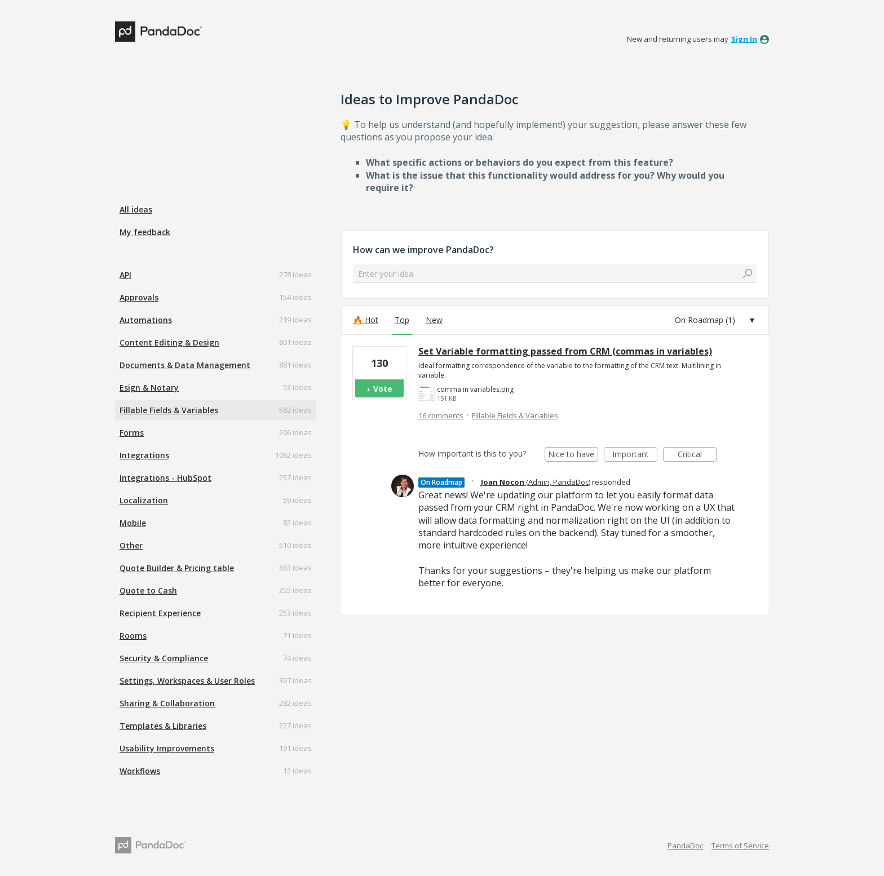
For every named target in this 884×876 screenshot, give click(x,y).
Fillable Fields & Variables (169, 410)
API (125, 274)
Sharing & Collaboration (167, 703)
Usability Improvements (167, 748)
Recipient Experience (160, 613)
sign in (744, 39)
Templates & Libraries (163, 725)
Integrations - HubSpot (165, 477)
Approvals (139, 297)
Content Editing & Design (169, 342)
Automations (146, 320)
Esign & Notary (149, 387)
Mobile (133, 522)
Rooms (133, 635)
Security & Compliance (164, 658)
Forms (132, 432)
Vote (382, 388)
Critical (697, 455)
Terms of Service (740, 845)
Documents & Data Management (185, 365)
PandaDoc (685, 845)
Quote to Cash (148, 590)
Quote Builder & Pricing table (177, 568)
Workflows (140, 771)
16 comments (440, 415)
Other (131, 545)
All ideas (136, 209)
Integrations (144, 455)
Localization (144, 500)
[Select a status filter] (715, 320)
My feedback (145, 232)
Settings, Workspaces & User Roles (187, 680)
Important (634, 455)
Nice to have (573, 455)
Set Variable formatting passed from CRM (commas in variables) (565, 351)
